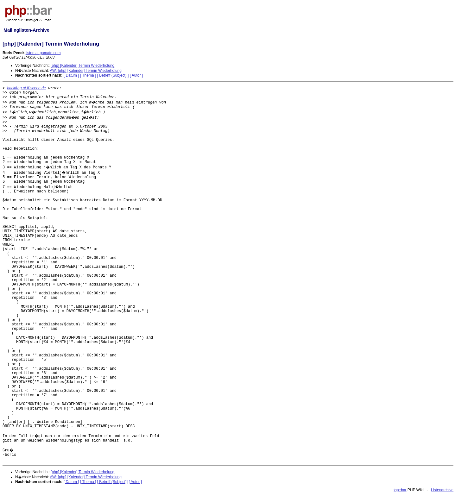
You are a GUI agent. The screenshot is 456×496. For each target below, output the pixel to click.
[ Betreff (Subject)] (112, 482)
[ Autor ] (136, 75)
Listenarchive (442, 490)
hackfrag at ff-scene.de (26, 88)
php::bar (399, 490)
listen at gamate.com (43, 53)
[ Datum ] (71, 75)
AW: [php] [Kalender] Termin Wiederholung (86, 70)
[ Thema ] (88, 75)
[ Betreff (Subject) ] (113, 75)
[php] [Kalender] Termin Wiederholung (82, 65)
